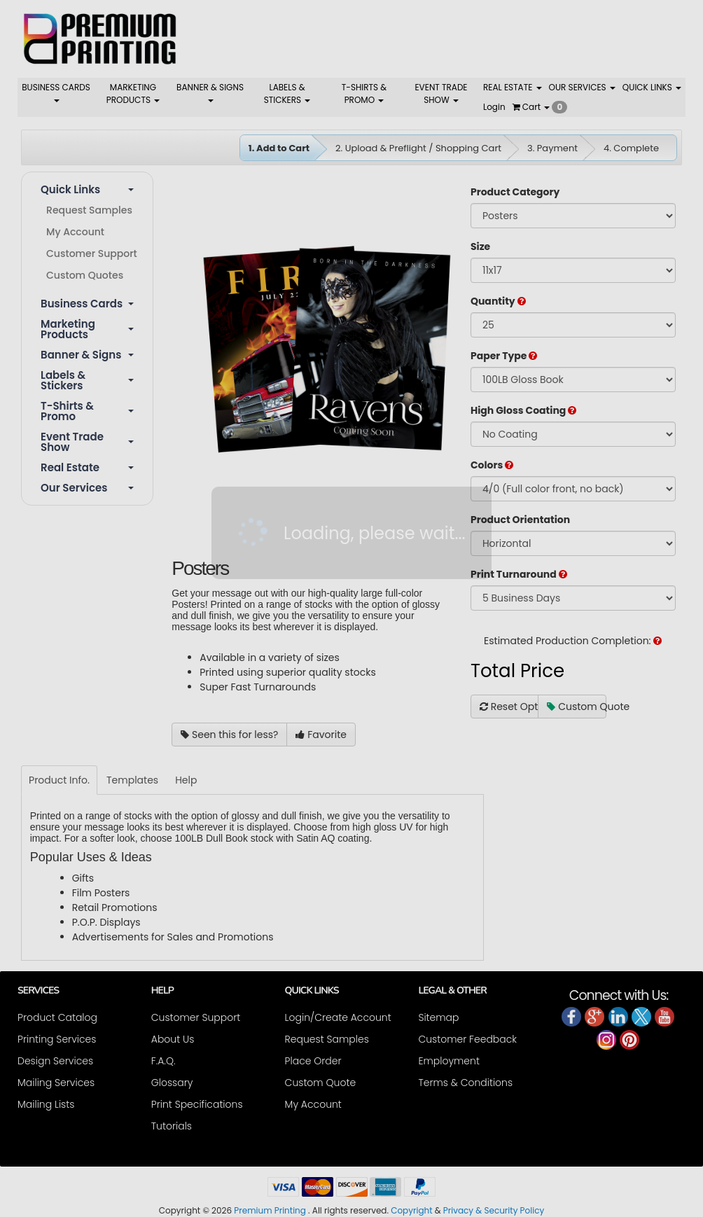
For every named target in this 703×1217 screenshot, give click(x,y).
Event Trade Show (87, 442)
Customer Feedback (467, 1039)
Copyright (411, 1210)
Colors (492, 465)
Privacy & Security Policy (493, 1210)
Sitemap (438, 1017)
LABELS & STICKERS (287, 93)
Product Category (515, 192)
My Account (75, 232)
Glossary (172, 1083)
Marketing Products (87, 329)
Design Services (55, 1061)
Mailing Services (56, 1083)
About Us (173, 1039)
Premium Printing (270, 1210)
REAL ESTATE (512, 87)
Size (480, 246)
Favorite (321, 735)
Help (186, 780)
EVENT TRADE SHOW (441, 93)
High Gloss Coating (523, 410)
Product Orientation (520, 520)
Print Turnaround (519, 574)
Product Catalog (57, 1017)
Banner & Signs (87, 354)
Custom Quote (576, 707)
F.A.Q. (163, 1061)
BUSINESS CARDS (56, 91)
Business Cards (87, 303)
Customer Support (91, 253)
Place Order (313, 1061)
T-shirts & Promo (87, 411)
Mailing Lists (46, 1104)
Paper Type (504, 356)
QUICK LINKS (651, 87)
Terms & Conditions (465, 1083)
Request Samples (89, 210)
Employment (449, 1061)
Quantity (498, 301)
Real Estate (87, 467)
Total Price (517, 670)
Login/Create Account (338, 1017)
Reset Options (509, 707)
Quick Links (87, 189)
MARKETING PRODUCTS (133, 93)
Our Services (87, 487)
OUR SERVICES (582, 87)
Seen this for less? (229, 735)
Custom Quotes (84, 275)
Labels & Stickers (87, 380)
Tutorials (171, 1126)
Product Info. (59, 780)
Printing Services (57, 1039)
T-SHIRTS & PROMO (364, 93)
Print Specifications (197, 1104)
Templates (132, 780)
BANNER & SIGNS (210, 91)
